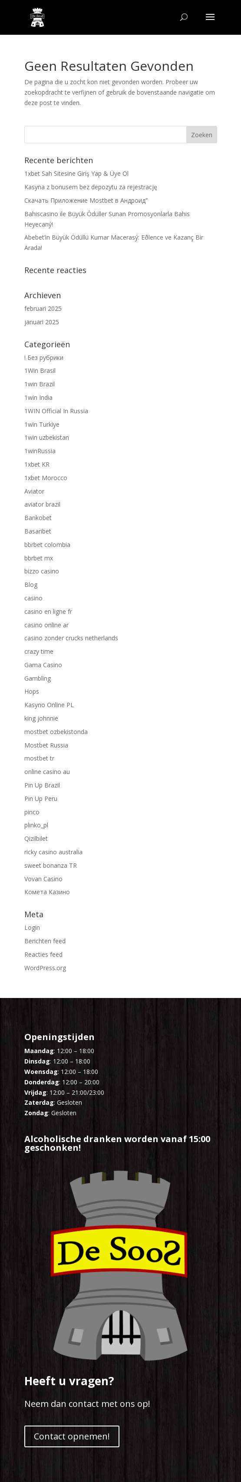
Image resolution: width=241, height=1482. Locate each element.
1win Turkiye (41, 424)
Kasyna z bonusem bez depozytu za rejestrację (90, 187)
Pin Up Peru (40, 798)
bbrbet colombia (47, 544)
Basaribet (37, 531)
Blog (30, 584)
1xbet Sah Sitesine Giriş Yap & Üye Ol (76, 173)
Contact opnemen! (72, 1436)
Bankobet (38, 518)
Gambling (37, 678)
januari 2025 (41, 322)
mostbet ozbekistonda (56, 732)
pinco (32, 812)
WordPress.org (45, 968)
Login (32, 927)
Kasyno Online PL (49, 705)
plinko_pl (36, 825)
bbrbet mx (38, 558)
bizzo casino (41, 571)
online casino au (47, 771)
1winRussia (40, 451)
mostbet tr (39, 758)
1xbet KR (37, 464)
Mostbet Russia (46, 745)
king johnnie (41, 718)
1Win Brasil (40, 370)
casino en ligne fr (48, 611)
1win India (38, 397)
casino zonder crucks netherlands (71, 638)
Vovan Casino (43, 879)
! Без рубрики (43, 357)
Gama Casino (43, 665)
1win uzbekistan (46, 437)
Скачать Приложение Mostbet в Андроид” (86, 200)
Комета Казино (47, 892)
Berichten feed (45, 941)
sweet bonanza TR (50, 865)
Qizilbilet (36, 838)
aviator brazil (42, 504)
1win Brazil (39, 384)
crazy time (38, 651)
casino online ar (46, 625)
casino (33, 598)
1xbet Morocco (45, 478)
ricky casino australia (53, 852)
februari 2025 (43, 308)
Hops (31, 691)
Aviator (34, 491)
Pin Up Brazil (42, 785)
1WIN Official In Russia (56, 411)
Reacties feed (43, 954)
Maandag (39, 1051)
